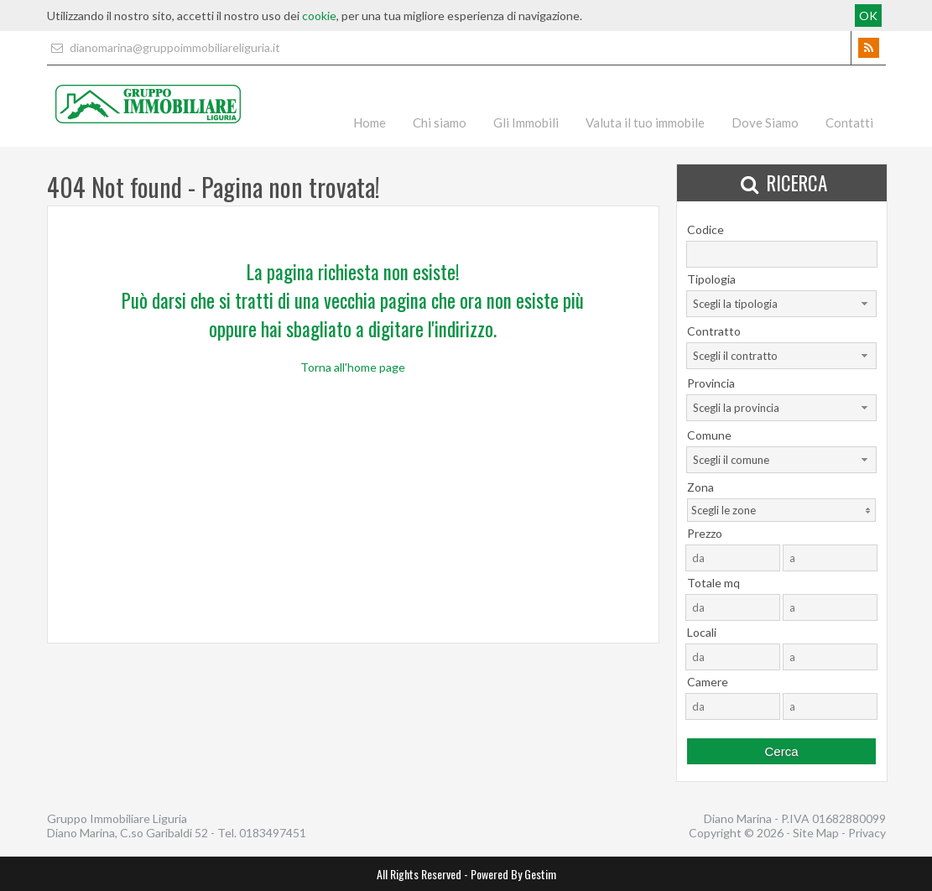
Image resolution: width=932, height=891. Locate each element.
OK (868, 15)
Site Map (816, 833)
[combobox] (781, 303)
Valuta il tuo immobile (645, 122)
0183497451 (272, 833)
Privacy (867, 833)
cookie (319, 15)
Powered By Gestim (513, 874)
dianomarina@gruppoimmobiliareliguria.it (163, 47)
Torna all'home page (352, 367)
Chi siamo (439, 122)
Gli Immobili (526, 122)
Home (369, 122)
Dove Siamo (765, 122)
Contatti (849, 122)
